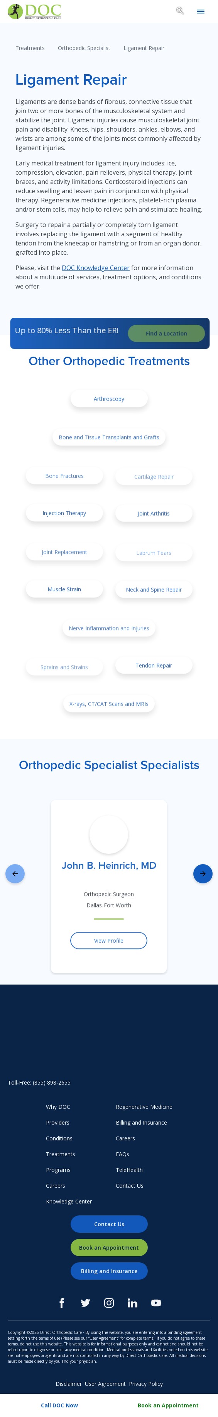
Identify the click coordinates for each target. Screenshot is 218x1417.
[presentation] (15, 873)
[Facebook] (62, 1303)
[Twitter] (85, 1303)
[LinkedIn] (133, 1303)
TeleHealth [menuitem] (129, 1169)
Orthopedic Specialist (84, 48)
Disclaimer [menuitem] (69, 1383)
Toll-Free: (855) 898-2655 (39, 1082)
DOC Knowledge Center (96, 268)
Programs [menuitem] (58, 1169)
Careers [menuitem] (55, 1185)
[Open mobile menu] (200, 11)
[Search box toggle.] (180, 12)
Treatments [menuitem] (60, 1154)
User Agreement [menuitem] (105, 1383)
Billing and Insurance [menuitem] (141, 1122)
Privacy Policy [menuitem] (146, 1383)
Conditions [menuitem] (59, 1138)
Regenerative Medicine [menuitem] (144, 1106)
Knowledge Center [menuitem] (69, 1201)
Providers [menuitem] (57, 1122)
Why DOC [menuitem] (58, 1106)
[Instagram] (109, 1303)
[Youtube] (156, 1303)
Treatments (30, 48)
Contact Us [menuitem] (130, 1185)
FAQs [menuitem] (122, 1154)
